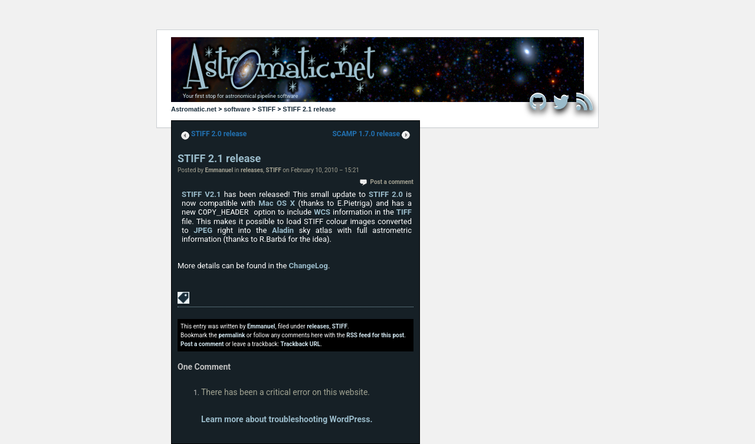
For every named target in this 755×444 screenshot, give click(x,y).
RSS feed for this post (375, 335)
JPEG (202, 230)
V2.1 (213, 194)
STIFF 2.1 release (309, 109)
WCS (322, 212)
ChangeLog (308, 265)
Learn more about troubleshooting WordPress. (286, 419)
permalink (231, 335)
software (237, 109)
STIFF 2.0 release (219, 134)
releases (252, 170)
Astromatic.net (193, 109)
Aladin (283, 230)
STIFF (267, 109)
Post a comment (391, 182)
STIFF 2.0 (386, 194)
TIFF (404, 212)
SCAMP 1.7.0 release (366, 134)
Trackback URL (301, 344)
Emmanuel (219, 170)
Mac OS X (276, 203)
